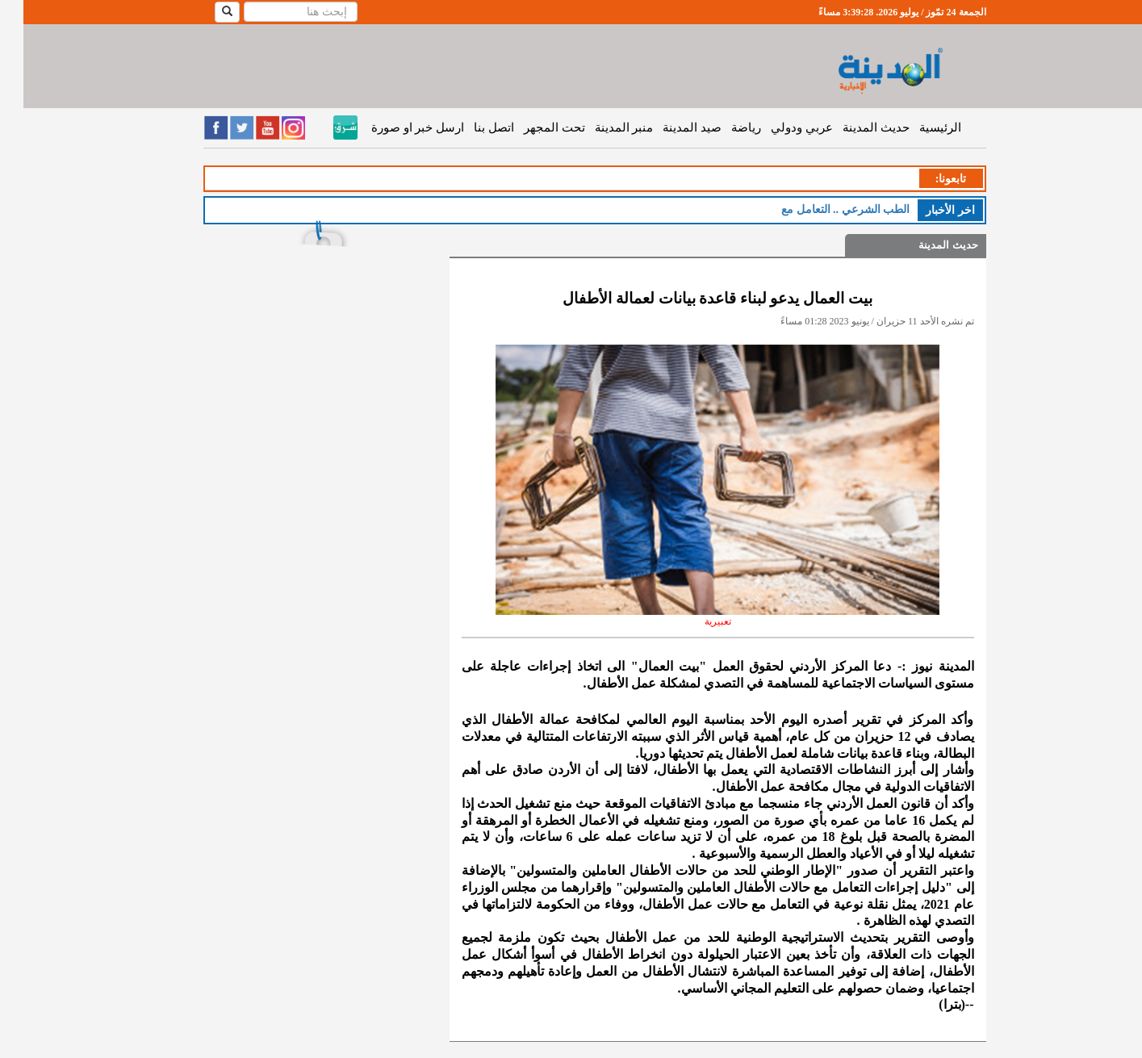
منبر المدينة (600, 127)
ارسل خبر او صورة (394, 127)
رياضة (723, 127)
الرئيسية (917, 127)
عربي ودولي (778, 127)
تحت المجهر (531, 127)
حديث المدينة (852, 127)
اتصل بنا (470, 127)
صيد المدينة (668, 127)
